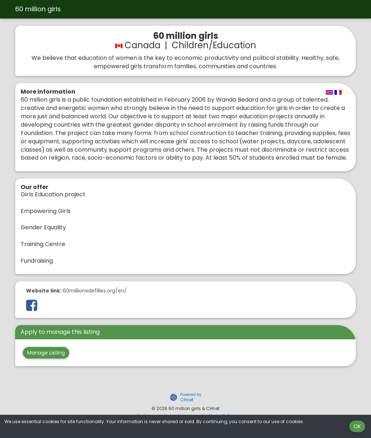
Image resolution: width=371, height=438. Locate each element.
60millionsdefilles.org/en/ (95, 290)
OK (357, 426)
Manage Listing (46, 352)
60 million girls (38, 8)
